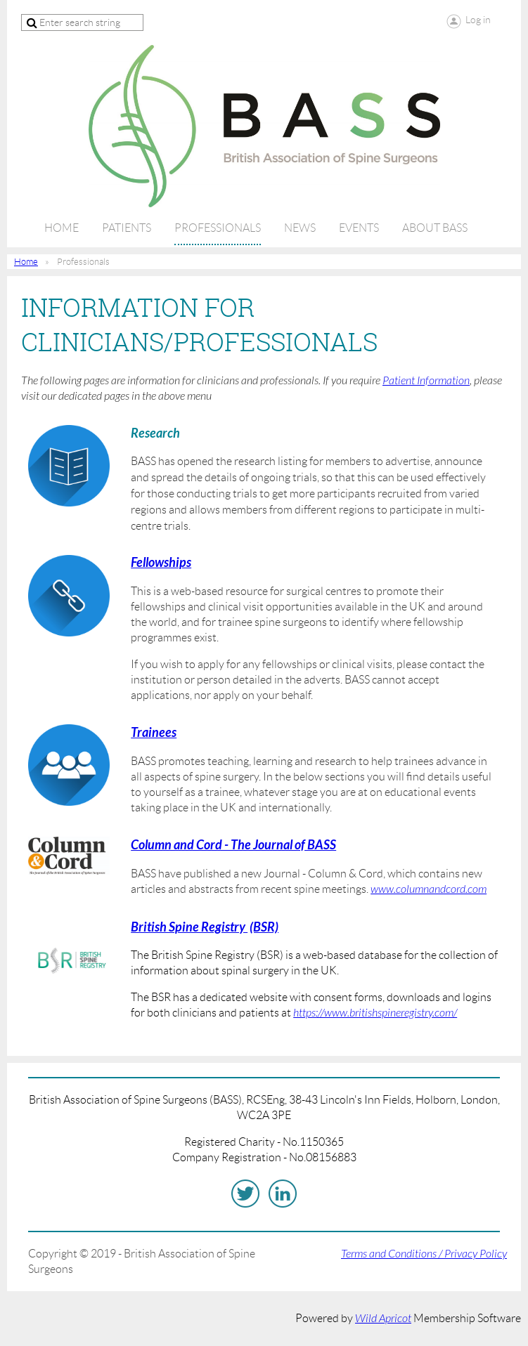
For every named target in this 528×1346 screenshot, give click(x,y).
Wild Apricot (383, 1318)
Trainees (153, 732)
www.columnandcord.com (429, 889)
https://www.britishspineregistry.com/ (375, 1013)
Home (26, 261)
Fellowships (161, 562)
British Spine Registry (189, 927)
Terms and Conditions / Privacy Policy (424, 1254)
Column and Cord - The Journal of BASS (233, 845)
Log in (478, 19)
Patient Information (426, 380)
